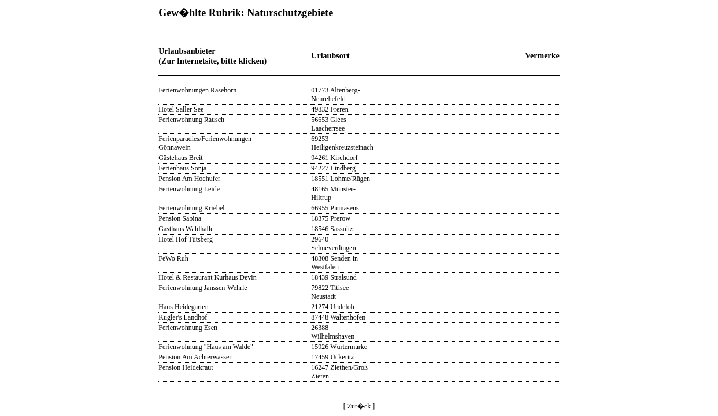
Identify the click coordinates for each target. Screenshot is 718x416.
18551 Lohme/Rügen (340, 178)
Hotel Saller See (180, 109)
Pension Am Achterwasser (194, 357)
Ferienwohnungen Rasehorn (197, 90)
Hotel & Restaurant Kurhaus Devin (207, 277)
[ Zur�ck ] (359, 406)
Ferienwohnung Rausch (191, 120)
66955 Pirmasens (334, 208)
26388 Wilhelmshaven (332, 332)
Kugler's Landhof (182, 317)
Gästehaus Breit (180, 158)
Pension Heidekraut (185, 367)
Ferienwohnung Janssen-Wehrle (202, 288)
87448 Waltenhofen (338, 317)
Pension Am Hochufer (189, 178)
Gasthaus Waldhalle (185, 229)
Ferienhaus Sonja (182, 168)
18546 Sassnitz (332, 229)
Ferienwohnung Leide (189, 189)
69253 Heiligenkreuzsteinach (342, 143)
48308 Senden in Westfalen (334, 262)
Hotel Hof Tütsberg (185, 239)
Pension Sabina (179, 218)
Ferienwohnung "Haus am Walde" (205, 347)
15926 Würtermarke (339, 347)
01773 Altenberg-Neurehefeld (335, 94)
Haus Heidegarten (183, 307)
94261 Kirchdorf (334, 158)
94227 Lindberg (333, 168)
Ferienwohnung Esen (187, 328)
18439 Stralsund (333, 277)
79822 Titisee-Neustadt (331, 292)
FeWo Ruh (173, 258)
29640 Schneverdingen (333, 243)
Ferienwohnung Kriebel (191, 208)
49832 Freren (329, 109)
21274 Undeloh (332, 307)
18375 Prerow (330, 218)
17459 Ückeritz (332, 357)
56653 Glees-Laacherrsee (329, 124)
